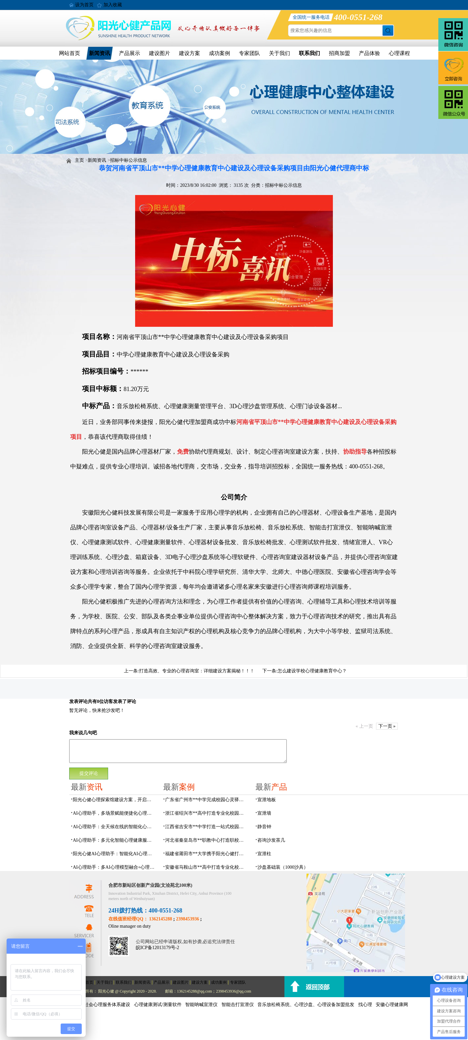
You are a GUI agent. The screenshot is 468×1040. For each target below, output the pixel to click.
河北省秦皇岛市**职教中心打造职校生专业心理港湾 (206, 840)
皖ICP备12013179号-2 (157, 947)
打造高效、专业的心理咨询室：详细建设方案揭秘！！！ (196, 670)
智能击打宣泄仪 (237, 1004)
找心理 (365, 1004)
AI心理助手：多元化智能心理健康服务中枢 (114, 840)
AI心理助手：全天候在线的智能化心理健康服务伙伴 (114, 826)
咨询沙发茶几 (271, 840)
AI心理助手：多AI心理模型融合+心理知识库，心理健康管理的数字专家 (114, 867)
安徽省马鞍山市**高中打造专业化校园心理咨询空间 (206, 867)
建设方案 (189, 53)
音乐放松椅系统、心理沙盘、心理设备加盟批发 (305, 1004)
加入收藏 (112, 4)
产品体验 (369, 53)
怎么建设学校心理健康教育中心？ (312, 670)
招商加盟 (339, 53)
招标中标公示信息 (128, 160)
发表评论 (78, 701)
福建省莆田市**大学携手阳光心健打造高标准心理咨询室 (206, 853)
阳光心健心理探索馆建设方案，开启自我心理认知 (114, 799)
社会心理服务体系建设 (107, 1004)
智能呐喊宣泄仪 (201, 1004)
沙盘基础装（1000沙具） (282, 867)
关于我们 (279, 53)
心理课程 (399, 53)
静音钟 (264, 826)
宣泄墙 (264, 813)
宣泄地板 (266, 799)
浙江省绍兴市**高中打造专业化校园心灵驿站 (206, 813)
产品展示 (129, 53)
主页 (79, 160)
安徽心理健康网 (392, 1004)
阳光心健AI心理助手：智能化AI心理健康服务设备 (114, 853)
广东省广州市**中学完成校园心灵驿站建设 (206, 799)
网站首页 (69, 53)
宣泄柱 (264, 853)
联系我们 (309, 53)
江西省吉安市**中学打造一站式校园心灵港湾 (206, 826)
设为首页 (84, 4)
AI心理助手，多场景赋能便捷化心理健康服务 (114, 813)
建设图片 (159, 53)
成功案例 (219, 53)
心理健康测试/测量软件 (158, 1004)
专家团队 (249, 53)
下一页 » (387, 726)
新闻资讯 (99, 53)
